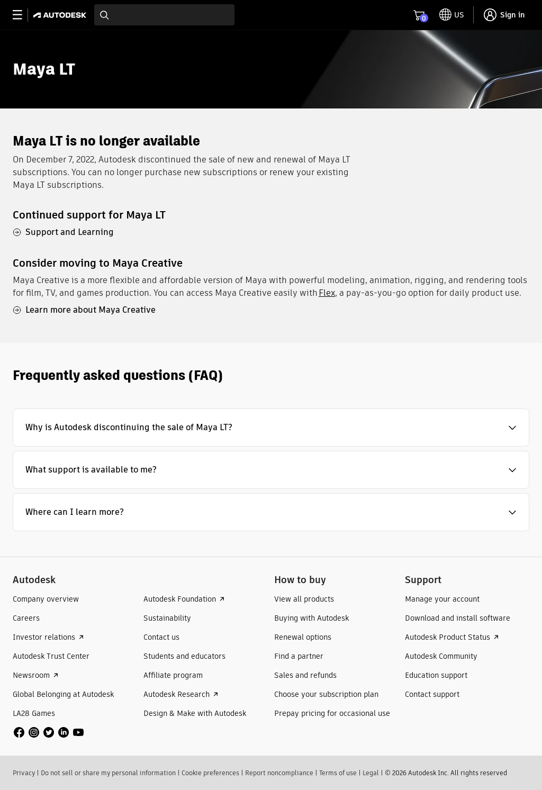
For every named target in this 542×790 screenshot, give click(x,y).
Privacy (24, 772)
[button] (271, 427)
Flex (327, 293)
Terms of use (338, 772)
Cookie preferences (210, 772)
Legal (371, 772)
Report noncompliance (279, 772)
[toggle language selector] (452, 15)
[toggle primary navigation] (23, 15)
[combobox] (164, 14)
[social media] (49, 732)
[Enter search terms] (164, 14)
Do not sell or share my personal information (108, 772)
